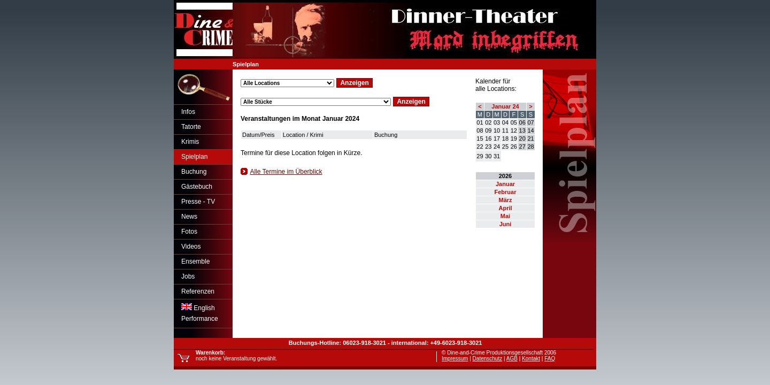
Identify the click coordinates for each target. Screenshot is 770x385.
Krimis (190, 141)
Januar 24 (505, 106)
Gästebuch (196, 186)
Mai (505, 216)
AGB (512, 358)
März (505, 200)
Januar (505, 184)
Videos (191, 246)
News (189, 216)
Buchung (193, 171)
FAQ (549, 358)
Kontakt (531, 358)
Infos (188, 112)
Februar (506, 192)
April (505, 208)
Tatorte (191, 126)
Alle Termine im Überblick (286, 171)
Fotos (189, 231)
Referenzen (197, 291)
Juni (505, 224)
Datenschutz (488, 358)
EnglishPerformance (199, 312)
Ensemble (195, 261)
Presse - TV (198, 201)
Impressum (455, 358)
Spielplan (194, 156)
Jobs (188, 276)
